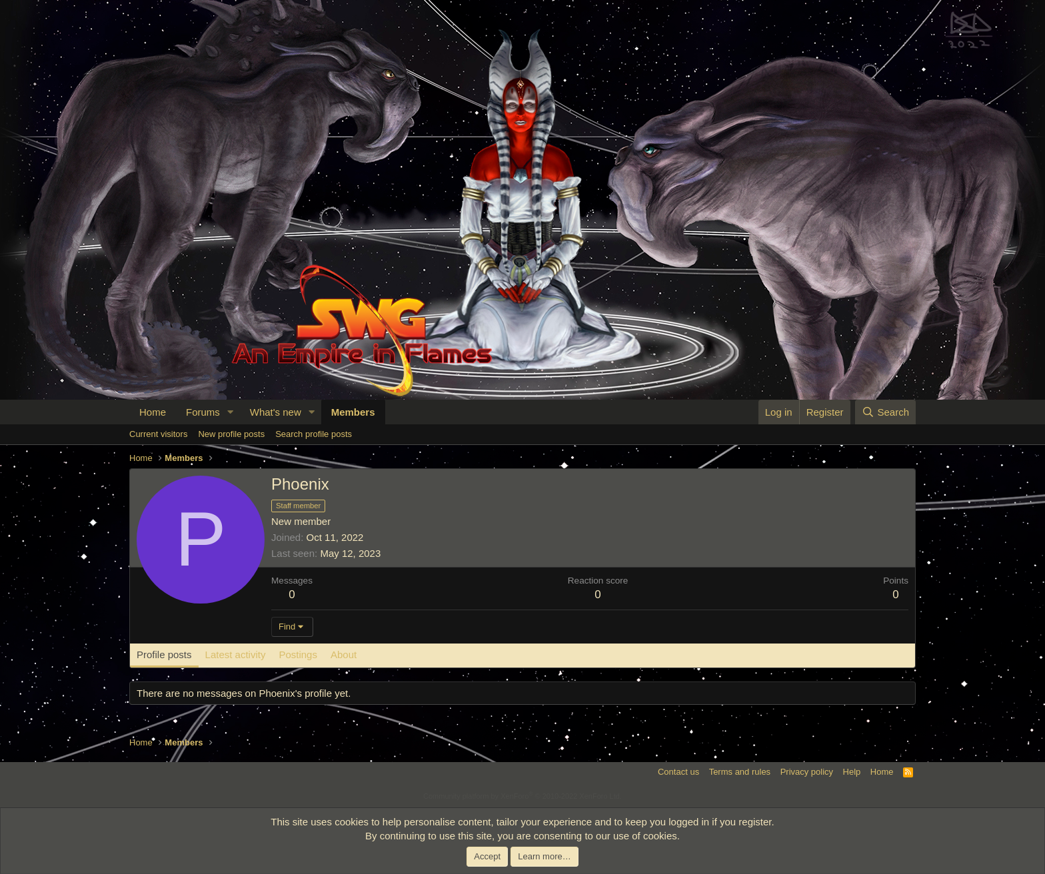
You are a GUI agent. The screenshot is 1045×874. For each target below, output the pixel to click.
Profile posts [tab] (164, 654)
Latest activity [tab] (235, 654)
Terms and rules (739, 772)
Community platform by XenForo (522, 796)
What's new (275, 412)
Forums (203, 412)
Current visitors (158, 434)
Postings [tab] (298, 654)
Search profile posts (313, 434)
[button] (230, 412)
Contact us (678, 772)
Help (852, 772)
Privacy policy (806, 772)
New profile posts (231, 434)
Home (152, 412)
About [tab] (344, 654)
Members (353, 412)
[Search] (885, 412)
